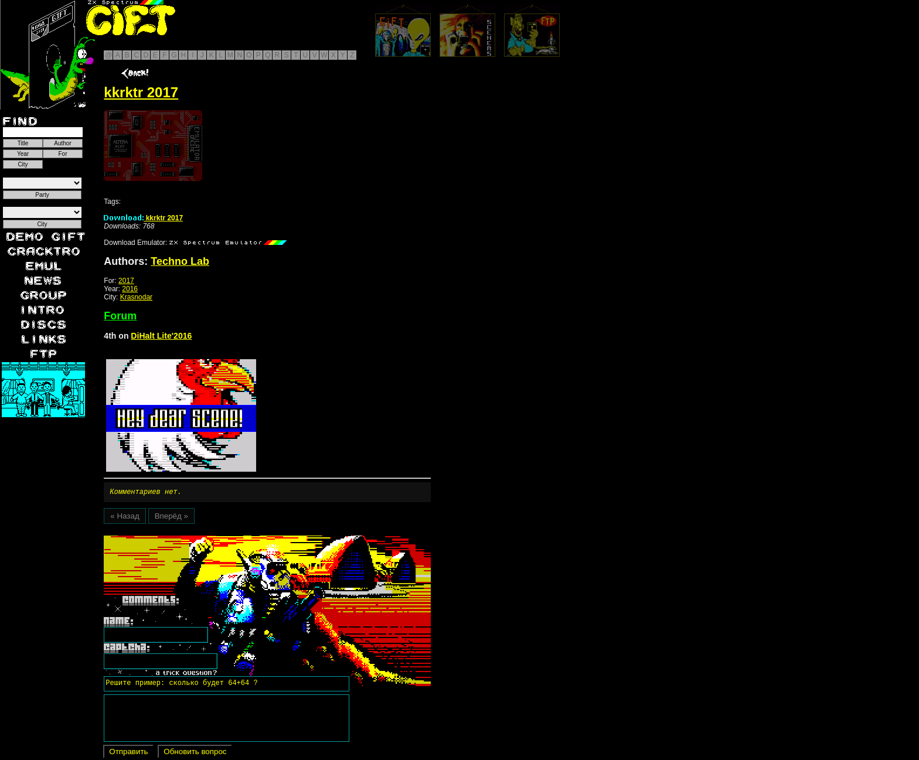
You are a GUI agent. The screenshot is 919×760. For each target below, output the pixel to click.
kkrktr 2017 (143, 218)
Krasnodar (136, 297)
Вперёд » (171, 517)
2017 (126, 281)
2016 (130, 289)
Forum (120, 316)
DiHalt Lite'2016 (161, 335)
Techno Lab (180, 261)
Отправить (128, 753)
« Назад (124, 517)
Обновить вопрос (195, 753)
